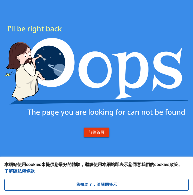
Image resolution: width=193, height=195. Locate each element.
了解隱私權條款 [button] (19, 171)
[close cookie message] (96, 185)
